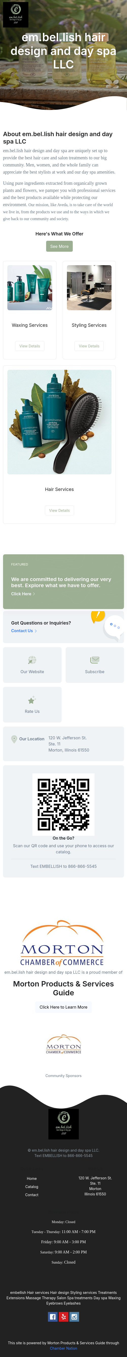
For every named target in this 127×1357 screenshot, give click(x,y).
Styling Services (89, 325)
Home (32, 1178)
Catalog (31, 1186)
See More (59, 246)
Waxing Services (30, 325)
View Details (30, 346)
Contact (31, 1195)
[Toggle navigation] (119, 15)
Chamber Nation (63, 1348)
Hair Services (59, 489)
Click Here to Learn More (63, 1007)
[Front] (16, 14)
